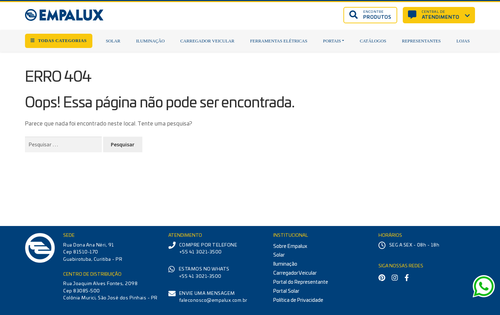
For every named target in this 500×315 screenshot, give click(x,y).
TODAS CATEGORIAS (59, 40)
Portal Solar (286, 291)
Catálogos (373, 41)
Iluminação (150, 41)
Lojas (463, 41)
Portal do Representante (300, 282)
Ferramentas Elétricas (278, 41)
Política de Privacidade (298, 300)
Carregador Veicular (207, 41)
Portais (332, 41)
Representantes (421, 41)
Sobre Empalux (290, 246)
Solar (113, 41)
